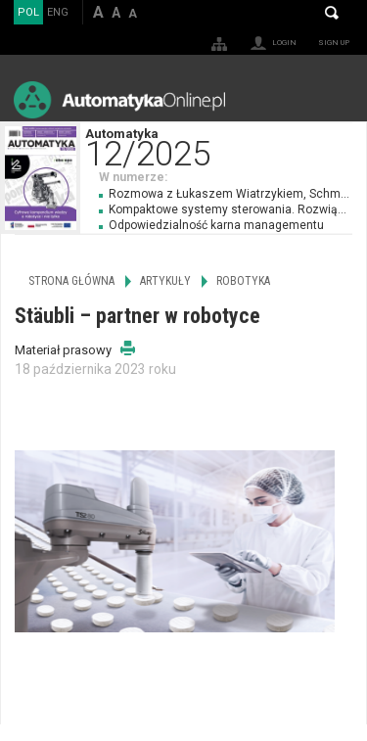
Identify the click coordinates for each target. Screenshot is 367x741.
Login (284, 42)
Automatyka (225, 145)
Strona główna (71, 281)
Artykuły (165, 281)
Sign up (333, 42)
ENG (58, 12)
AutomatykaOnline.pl (119, 99)
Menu (333, 99)
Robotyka (243, 281)
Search (331, 12)
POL (28, 12)
